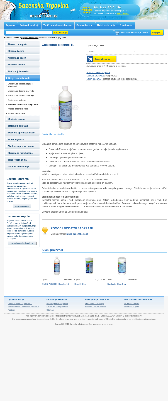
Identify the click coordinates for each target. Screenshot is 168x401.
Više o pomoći (123, 13)
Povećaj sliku (47, 134)
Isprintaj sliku (59, 134)
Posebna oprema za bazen (21, 132)
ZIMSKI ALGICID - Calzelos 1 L (55, 284)
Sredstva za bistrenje (17, 100)
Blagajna (156, 33)
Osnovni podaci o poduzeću (20, 303)
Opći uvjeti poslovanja (94, 303)
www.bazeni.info (22, 206)
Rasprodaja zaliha (17, 160)
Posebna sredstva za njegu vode (23, 104)
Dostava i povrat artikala (95, 307)
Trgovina (10, 25)
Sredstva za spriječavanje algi (21, 95)
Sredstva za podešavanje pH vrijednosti (20, 85)
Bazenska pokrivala (18, 126)
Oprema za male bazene (20, 153)
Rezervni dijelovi (16, 64)
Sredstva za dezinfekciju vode (21, 91)
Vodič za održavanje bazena (57, 25)
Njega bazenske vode (29, 38)
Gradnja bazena (84, 25)
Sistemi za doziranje (16, 113)
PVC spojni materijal (18, 71)
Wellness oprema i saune (21, 146)
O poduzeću (126, 25)
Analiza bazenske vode (18, 109)
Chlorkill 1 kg (80, 284)
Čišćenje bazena (16, 119)
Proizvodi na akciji (29, 25)
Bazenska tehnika (131, 303)
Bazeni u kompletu (17, 44)
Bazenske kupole (18, 216)
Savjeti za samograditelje (57, 307)
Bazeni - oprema (17, 178)
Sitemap (50, 310)
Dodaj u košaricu (102, 59)
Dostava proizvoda (95, 75)
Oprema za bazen (17, 58)
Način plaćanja (93, 79)
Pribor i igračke (16, 139)
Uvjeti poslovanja (106, 25)
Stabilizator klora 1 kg (116, 284)
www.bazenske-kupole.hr (22, 243)
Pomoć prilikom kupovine (98, 72)
